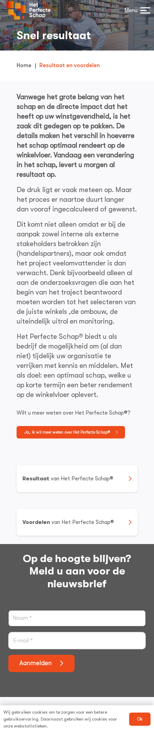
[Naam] (77, 618)
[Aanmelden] (41, 663)
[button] (136, 10)
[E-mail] (77, 640)
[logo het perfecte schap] (28, 10)
